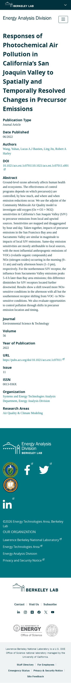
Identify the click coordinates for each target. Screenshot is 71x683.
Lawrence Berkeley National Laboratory (32, 540)
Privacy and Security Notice (23, 560)
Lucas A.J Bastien (31, 148)
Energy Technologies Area (22, 547)
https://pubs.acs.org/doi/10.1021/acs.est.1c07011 (33, 360)
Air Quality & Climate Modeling (23, 413)
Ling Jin (49, 148)
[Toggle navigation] (63, 19)
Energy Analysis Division (34, 401)
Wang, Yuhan (11, 148)
